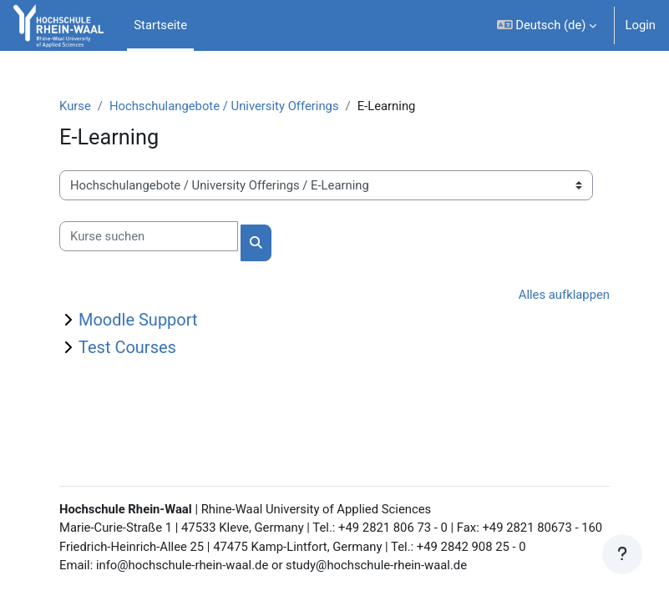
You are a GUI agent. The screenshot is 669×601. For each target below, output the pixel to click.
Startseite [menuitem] (160, 25)
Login (640, 25)
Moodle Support (138, 320)
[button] (547, 25)
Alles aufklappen (564, 294)
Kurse (75, 106)
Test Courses (127, 347)
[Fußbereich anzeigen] (622, 554)
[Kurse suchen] (148, 236)
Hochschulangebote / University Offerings (224, 106)
